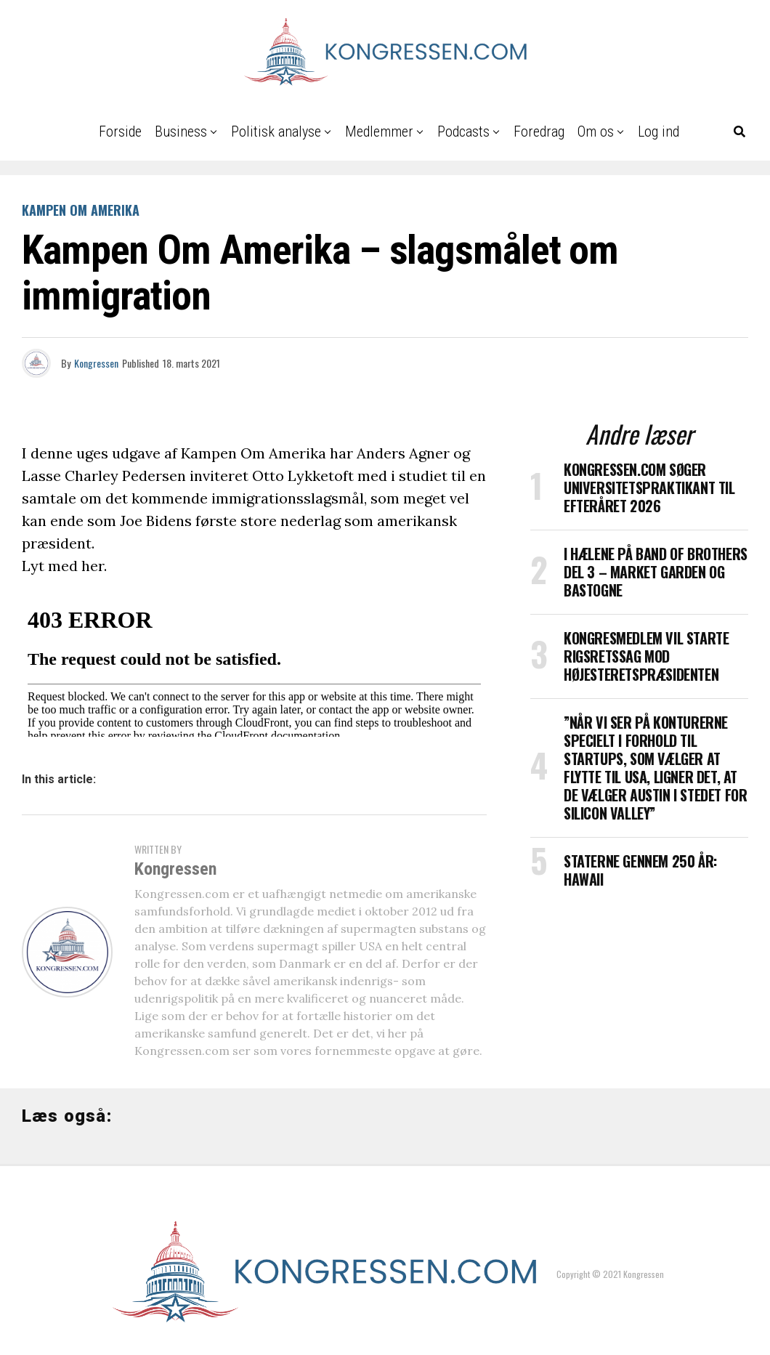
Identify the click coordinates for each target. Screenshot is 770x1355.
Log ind (658, 131)
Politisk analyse (276, 131)
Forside (120, 131)
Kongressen (96, 363)
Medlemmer (379, 131)
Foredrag (539, 131)
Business (181, 131)
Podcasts (463, 131)
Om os (596, 131)
